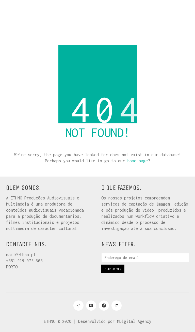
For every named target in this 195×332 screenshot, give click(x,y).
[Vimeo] (91, 305)
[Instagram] (78, 305)
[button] (186, 16)
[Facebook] (104, 305)
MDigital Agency (134, 321)
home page (137, 160)
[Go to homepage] (31, 16)
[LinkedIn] (116, 305)
